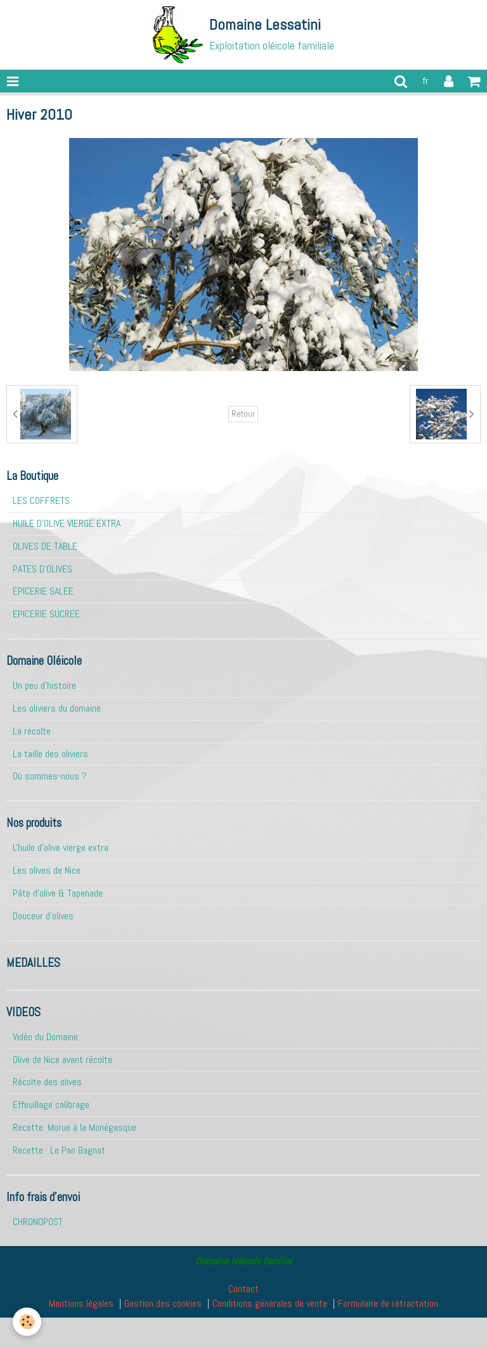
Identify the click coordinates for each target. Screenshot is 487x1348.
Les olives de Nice (47, 870)
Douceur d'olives (43, 916)
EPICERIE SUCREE (46, 613)
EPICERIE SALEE (43, 591)
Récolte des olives (47, 1081)
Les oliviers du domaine (57, 708)
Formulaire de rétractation (388, 1303)
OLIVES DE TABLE (45, 546)
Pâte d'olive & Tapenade (58, 893)
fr (425, 80)
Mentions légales (81, 1303)
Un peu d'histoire (44, 685)
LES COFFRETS (41, 500)
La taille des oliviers (50, 753)
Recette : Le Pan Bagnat (59, 1150)
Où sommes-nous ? (50, 776)
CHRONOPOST (38, 1221)
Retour (243, 413)
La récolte (32, 731)
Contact (243, 1288)
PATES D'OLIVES (42, 569)
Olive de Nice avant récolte (62, 1059)
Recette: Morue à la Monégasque (74, 1127)
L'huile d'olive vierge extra (60, 847)
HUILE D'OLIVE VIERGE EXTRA (66, 523)
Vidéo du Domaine (45, 1036)
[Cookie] (27, 1321)
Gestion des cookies (163, 1303)
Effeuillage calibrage (51, 1104)
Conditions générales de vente (269, 1303)
